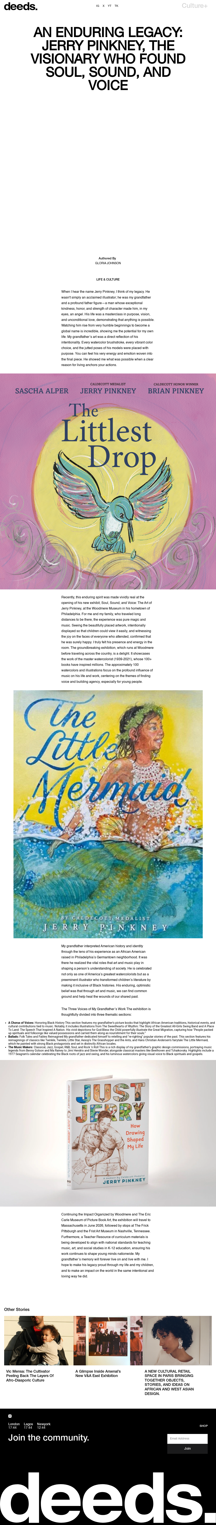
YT (109, 6)
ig (97, 6)
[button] (195, 6)
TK (116, 6)
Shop (204, 1426)
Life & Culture (108, 279)
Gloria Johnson (108, 263)
